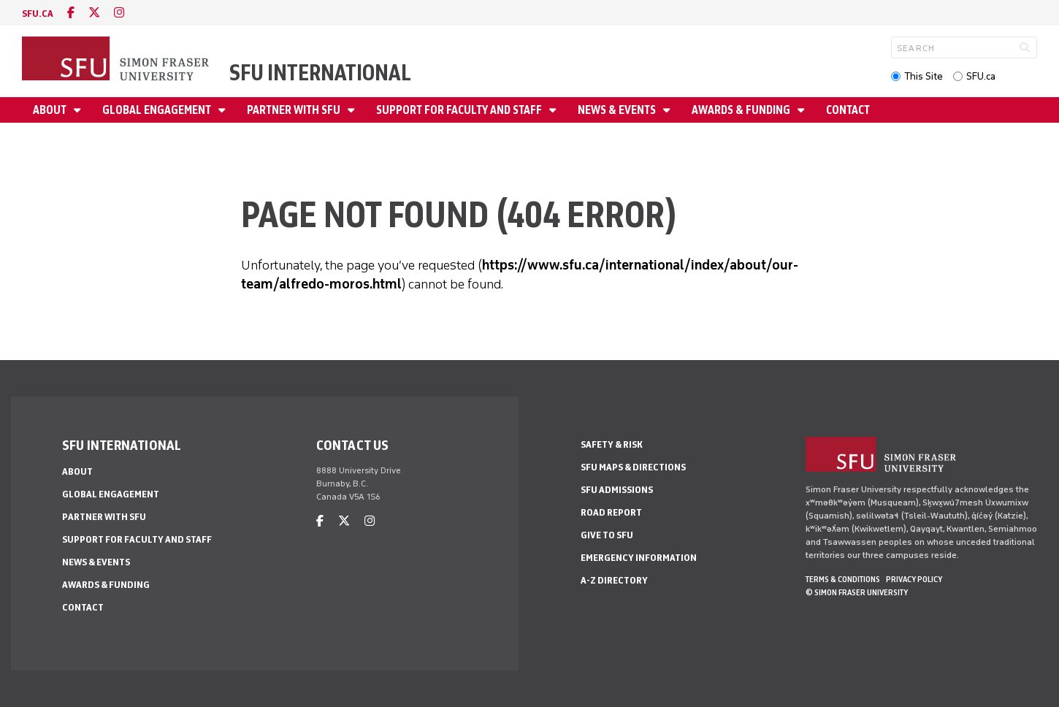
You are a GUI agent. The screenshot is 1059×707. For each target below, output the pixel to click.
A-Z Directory (614, 580)
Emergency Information (639, 557)
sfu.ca (37, 13)
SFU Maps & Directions (633, 467)
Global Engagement (157, 110)
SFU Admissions (617, 490)
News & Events (618, 110)
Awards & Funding (742, 110)
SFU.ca (980, 76)
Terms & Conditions (843, 579)
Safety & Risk (612, 444)
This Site (923, 76)
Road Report (611, 512)
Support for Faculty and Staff (460, 110)
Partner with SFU (295, 110)
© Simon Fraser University (857, 592)
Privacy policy (914, 579)
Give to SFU (607, 535)
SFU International (320, 72)
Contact (848, 110)
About (51, 110)
